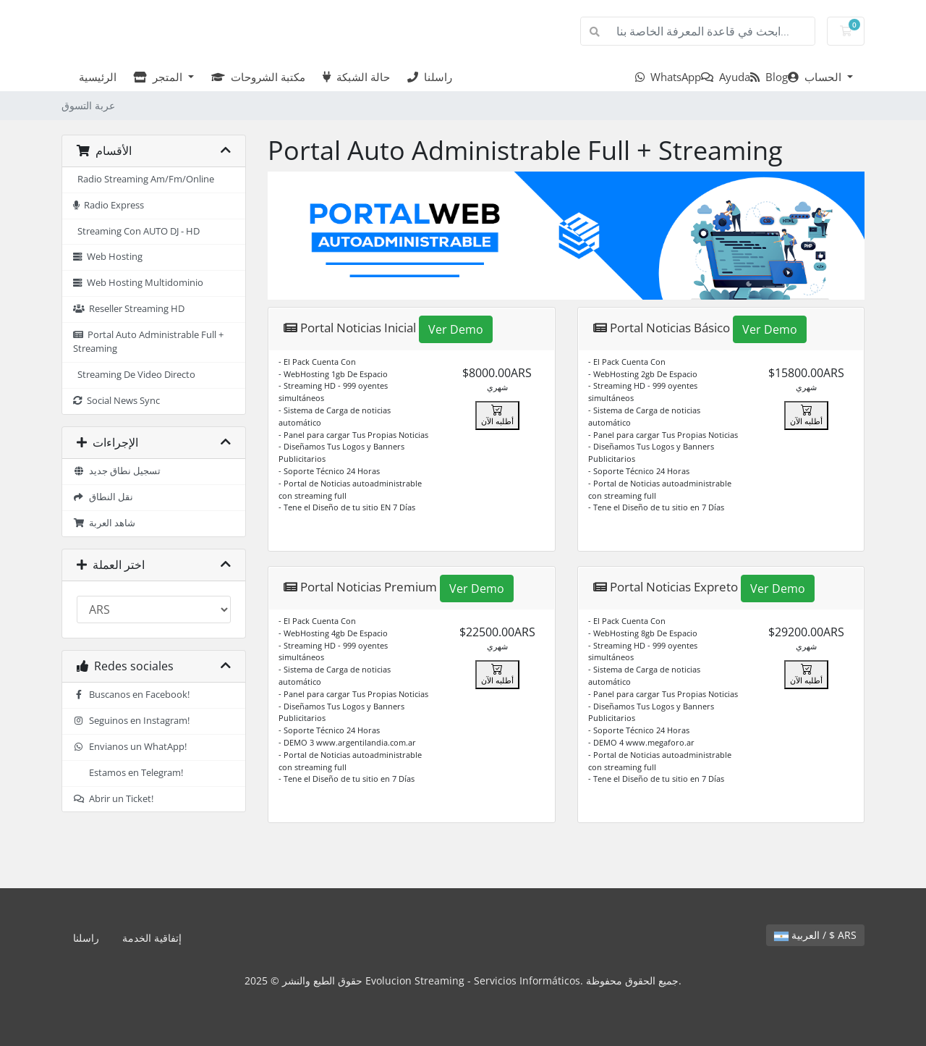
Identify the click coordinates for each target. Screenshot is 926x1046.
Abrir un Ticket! (113, 799)
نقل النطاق (103, 497)
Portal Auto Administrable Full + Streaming (148, 342)
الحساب (816, 76)
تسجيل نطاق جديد (117, 471)
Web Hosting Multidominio (138, 283)
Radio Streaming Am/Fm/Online (143, 179)
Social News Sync (116, 401)
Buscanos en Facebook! (131, 694)
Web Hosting (108, 256)
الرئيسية (94, 76)
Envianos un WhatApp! (130, 747)
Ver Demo (455, 329)
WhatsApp (668, 76)
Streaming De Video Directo (134, 374)
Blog (769, 76)
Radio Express (108, 205)
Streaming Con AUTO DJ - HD (136, 231)
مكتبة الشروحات (258, 76)
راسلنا (429, 76)
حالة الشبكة (356, 76)
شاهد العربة (104, 523)
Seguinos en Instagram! (131, 720)
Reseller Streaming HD (128, 309)
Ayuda (725, 76)
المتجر (159, 76)
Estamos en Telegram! (134, 773)
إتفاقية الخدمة (152, 938)
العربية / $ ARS (815, 935)
